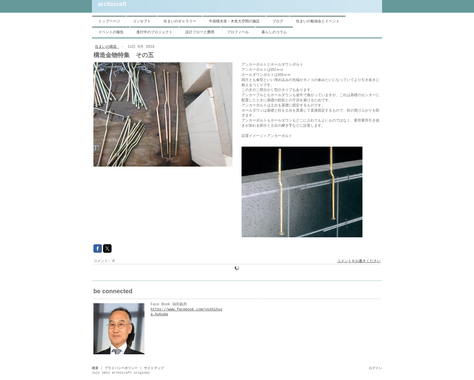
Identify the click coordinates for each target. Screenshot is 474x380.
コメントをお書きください (359, 261)
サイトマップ (154, 368)
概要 (95, 368)
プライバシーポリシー (121, 368)
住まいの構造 (107, 47)
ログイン (375, 368)
